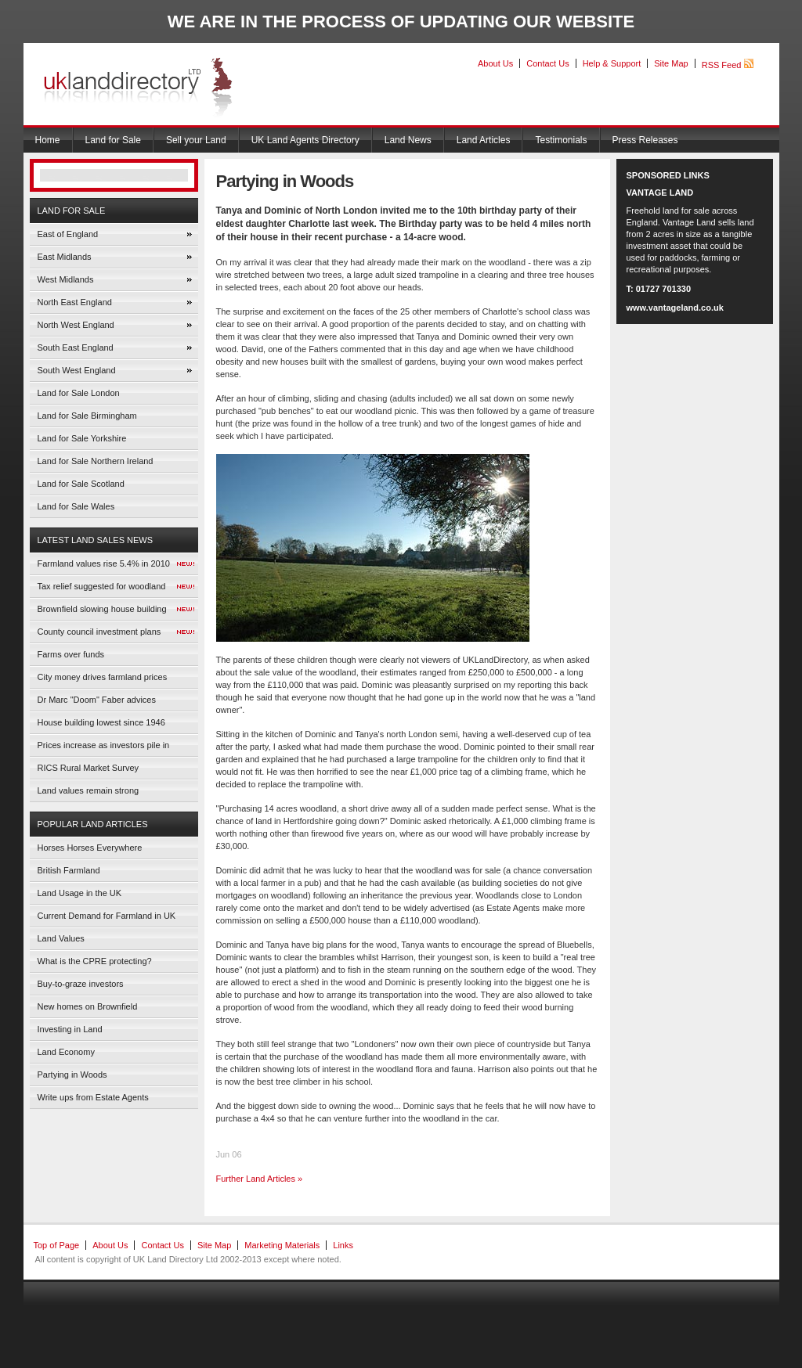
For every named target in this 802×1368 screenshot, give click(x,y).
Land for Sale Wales (76, 506)
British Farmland (69, 870)
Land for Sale (113, 140)
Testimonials (561, 140)
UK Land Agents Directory (305, 140)
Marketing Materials (282, 1245)
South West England (77, 370)
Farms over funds (71, 654)
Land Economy (66, 1052)
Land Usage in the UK (80, 893)
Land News (408, 140)
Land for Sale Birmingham (87, 415)
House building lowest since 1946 (101, 722)
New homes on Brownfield (88, 1006)
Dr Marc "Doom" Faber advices (97, 699)
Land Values (61, 938)
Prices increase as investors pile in (104, 745)
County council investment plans (99, 631)
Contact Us (547, 63)
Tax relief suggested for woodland (102, 586)
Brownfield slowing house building (102, 609)
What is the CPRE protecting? (95, 961)
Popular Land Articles (93, 824)
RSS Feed (727, 65)
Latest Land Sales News (96, 540)
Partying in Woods (72, 1074)
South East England (76, 347)
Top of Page (57, 1245)
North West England (76, 324)
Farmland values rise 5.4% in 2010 (104, 563)
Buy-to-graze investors (81, 983)
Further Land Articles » (259, 1178)
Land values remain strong (88, 790)
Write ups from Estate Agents (93, 1097)
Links (343, 1245)
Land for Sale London (79, 393)
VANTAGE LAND (660, 192)
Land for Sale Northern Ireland (96, 461)
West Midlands (66, 279)
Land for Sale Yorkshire (82, 438)
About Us (495, 63)
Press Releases (645, 140)
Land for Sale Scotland (81, 483)
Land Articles (484, 140)
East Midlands (65, 256)
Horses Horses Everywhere (90, 847)
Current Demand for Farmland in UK (107, 915)
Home (47, 140)
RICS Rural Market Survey (88, 767)
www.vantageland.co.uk (675, 307)
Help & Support (612, 63)
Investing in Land (70, 1029)
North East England (75, 302)
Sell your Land (196, 140)
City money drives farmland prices (103, 677)
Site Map (671, 63)
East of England (68, 234)
